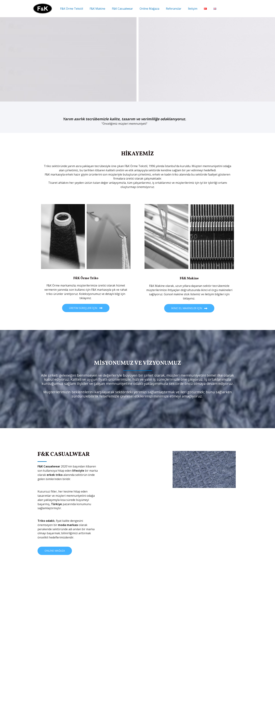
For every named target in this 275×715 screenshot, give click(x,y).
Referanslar (169, 9)
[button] (86, 308)
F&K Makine (96, 9)
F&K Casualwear (119, 9)
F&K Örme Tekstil (71, 9)
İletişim (187, 9)
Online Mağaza (146, 9)
